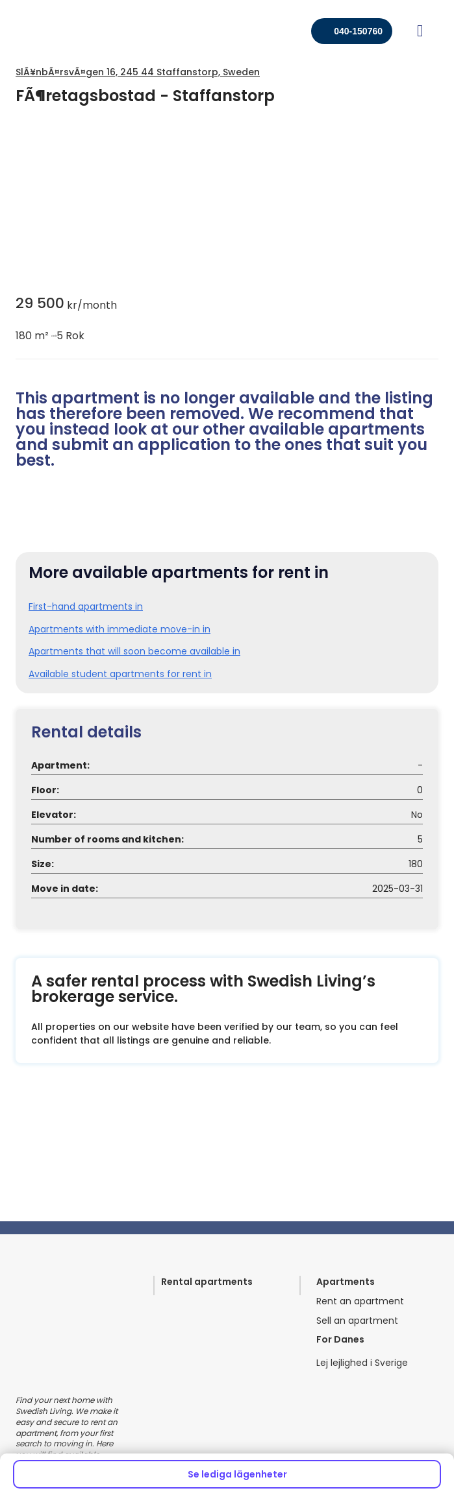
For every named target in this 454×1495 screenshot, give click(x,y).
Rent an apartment (360, 1095)
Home (248, 1333)
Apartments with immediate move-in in (119, 681)
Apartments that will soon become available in (134, 703)
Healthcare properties (65, 1333)
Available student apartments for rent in (120, 726)
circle (52, 336)
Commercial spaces (62, 1356)
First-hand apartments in (86, 658)
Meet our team (269, 1310)
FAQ (244, 1356)
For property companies (70, 1310)
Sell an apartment (357, 1114)
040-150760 (358, 31)
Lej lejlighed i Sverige (362, 1157)
